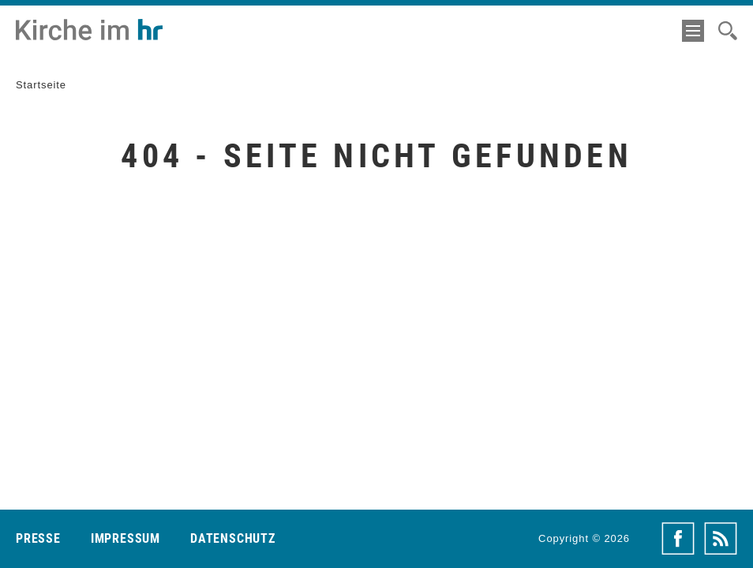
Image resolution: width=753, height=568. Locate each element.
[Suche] (727, 30)
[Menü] (693, 31)
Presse (38, 538)
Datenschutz (232, 538)
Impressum (125, 538)
